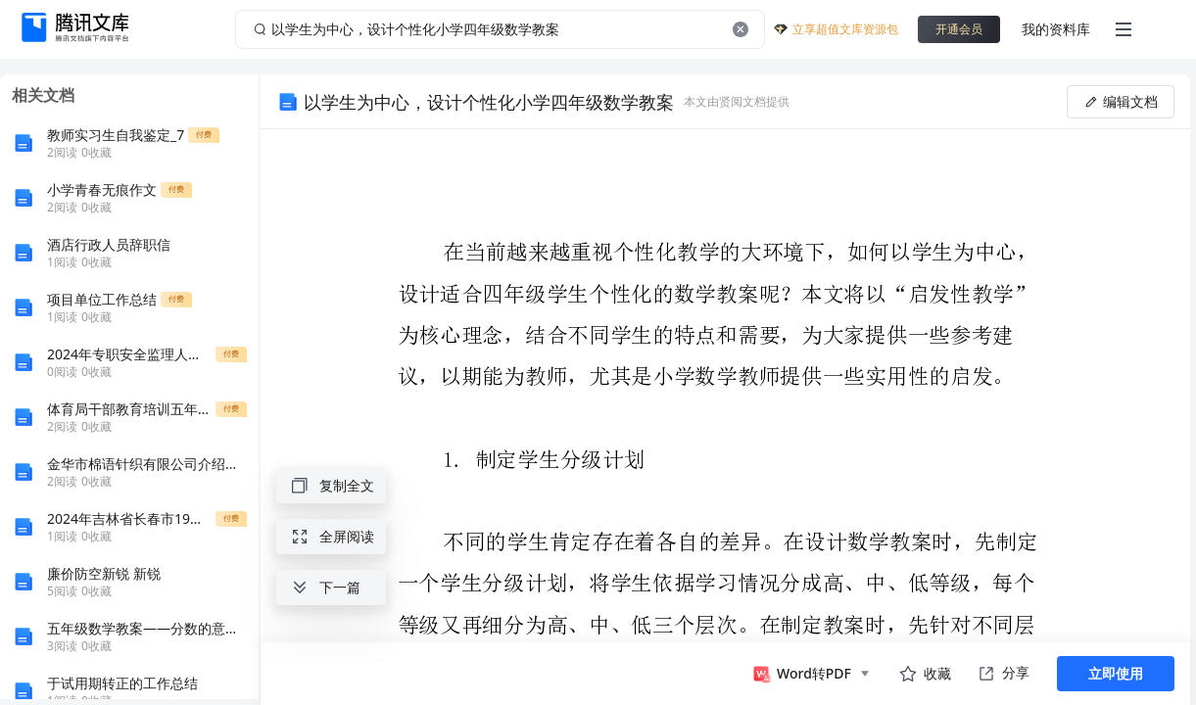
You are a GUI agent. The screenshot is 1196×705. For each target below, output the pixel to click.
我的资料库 (1056, 29)
